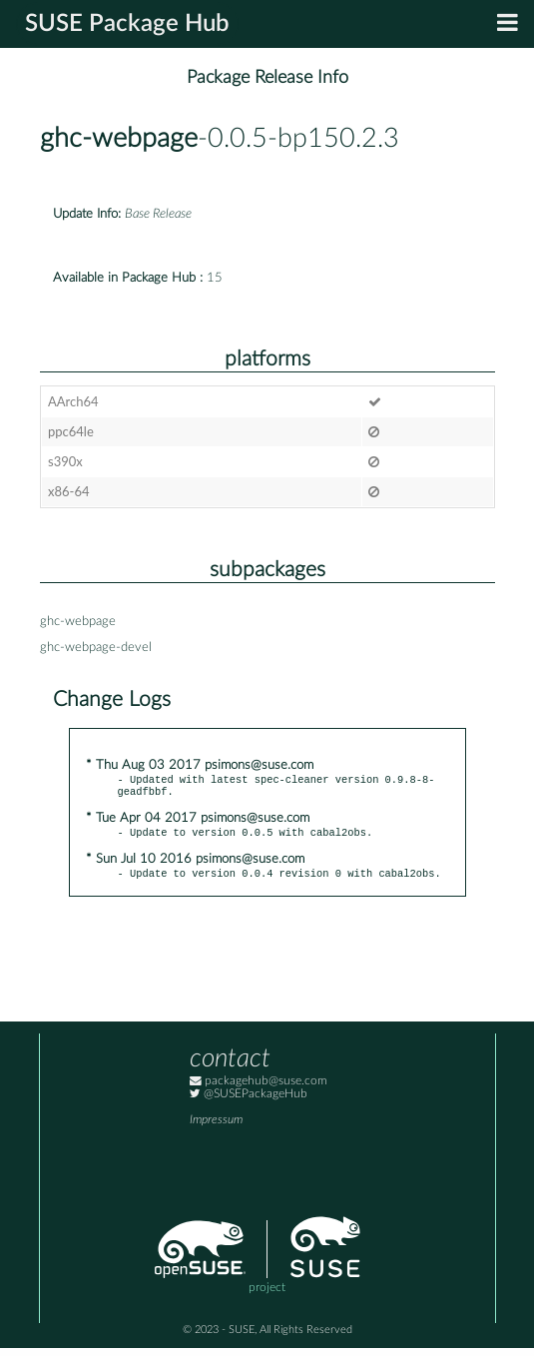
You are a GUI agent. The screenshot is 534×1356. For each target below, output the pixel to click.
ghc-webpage (119, 138)
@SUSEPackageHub (248, 1101)
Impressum (216, 1127)
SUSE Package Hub (127, 24)
